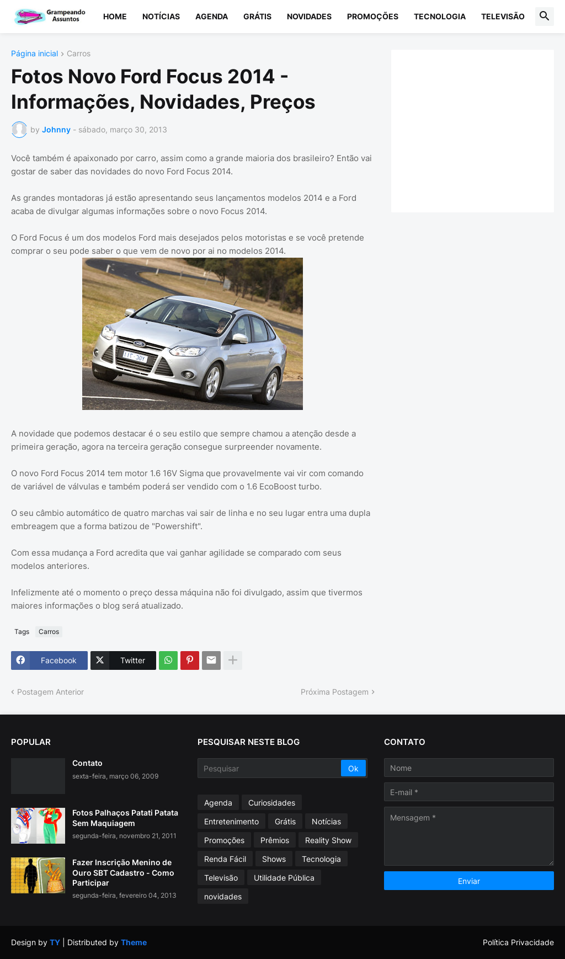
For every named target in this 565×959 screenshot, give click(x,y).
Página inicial (34, 54)
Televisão (503, 16)
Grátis (257, 16)
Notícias (161, 16)
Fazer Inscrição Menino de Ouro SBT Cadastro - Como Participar (123, 872)
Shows (274, 859)
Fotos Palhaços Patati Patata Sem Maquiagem (125, 817)
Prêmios (274, 840)
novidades (223, 896)
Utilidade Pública (284, 877)
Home (115, 16)
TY (55, 942)
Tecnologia (440, 16)
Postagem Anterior (50, 691)
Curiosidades (271, 802)
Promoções (372, 16)
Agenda (211, 16)
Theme (134, 942)
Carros (78, 54)
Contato (87, 763)
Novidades (309, 16)
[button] (544, 16)
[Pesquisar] (270, 768)
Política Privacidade (518, 942)
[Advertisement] (483, 130)
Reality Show (328, 840)
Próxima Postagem (335, 691)
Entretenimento (231, 821)
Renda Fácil (225, 859)
